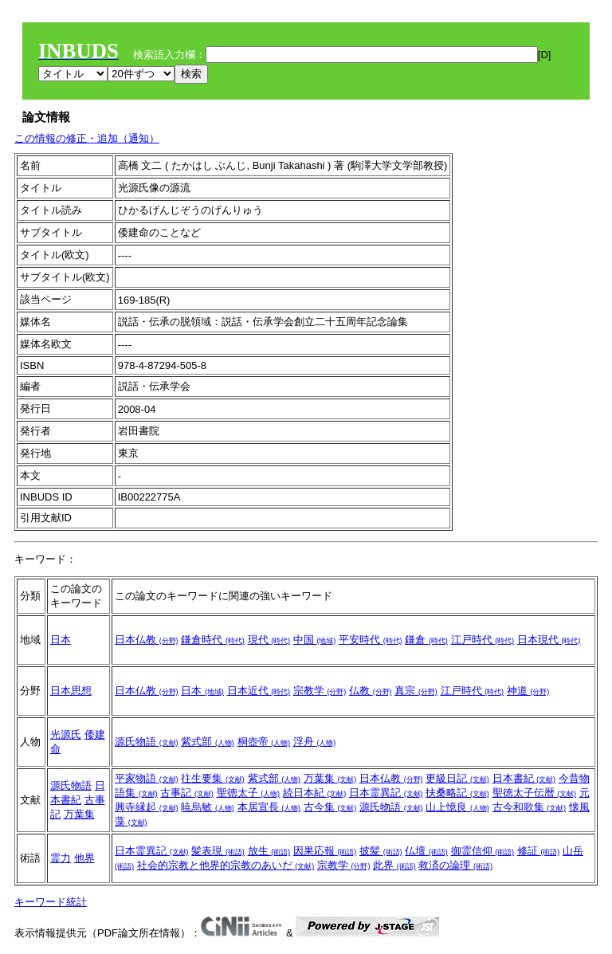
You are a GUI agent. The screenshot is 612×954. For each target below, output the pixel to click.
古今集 (330, 807)
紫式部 (207, 742)
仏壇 (426, 851)
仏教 (370, 691)
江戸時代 (483, 640)
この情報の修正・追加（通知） (86, 138)
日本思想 (71, 691)
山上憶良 (457, 807)
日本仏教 (146, 640)
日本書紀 (524, 778)
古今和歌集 (529, 807)
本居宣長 (269, 807)
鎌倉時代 (213, 640)
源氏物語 (146, 742)
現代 (269, 640)
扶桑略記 (457, 793)
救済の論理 (455, 865)
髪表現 (218, 851)
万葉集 (79, 814)
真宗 (415, 691)
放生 (269, 851)
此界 (394, 865)
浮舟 (314, 742)
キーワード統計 (50, 902)
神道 (528, 691)
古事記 (187, 793)
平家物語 (146, 778)
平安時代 (370, 640)
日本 (60, 640)
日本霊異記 (386, 793)
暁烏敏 (207, 807)
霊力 (60, 858)
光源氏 (65, 734)
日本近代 (259, 691)
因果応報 (325, 851)
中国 (314, 640)
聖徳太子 (248, 793)
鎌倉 (426, 640)
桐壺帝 (264, 742)
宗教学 (320, 691)
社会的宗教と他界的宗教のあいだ (226, 865)
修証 (538, 851)
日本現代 (549, 640)
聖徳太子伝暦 (534, 793)
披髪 (380, 851)
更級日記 (457, 778)
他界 (84, 858)
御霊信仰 (483, 851)
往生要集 (213, 778)
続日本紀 (315, 793)
